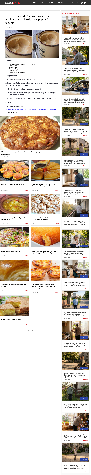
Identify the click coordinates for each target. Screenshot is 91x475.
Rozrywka (51, 2)
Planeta (12, 2)
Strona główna (38, 2)
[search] (85, 3)
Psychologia (73, 2)
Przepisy (61, 2)
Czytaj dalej (30, 330)
